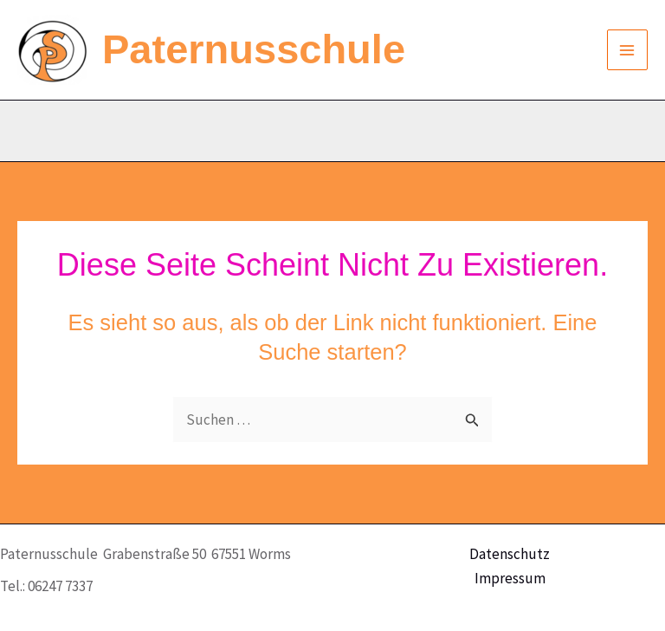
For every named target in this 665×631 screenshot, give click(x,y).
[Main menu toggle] (628, 50)
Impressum (510, 578)
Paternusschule (253, 49)
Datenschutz (509, 553)
